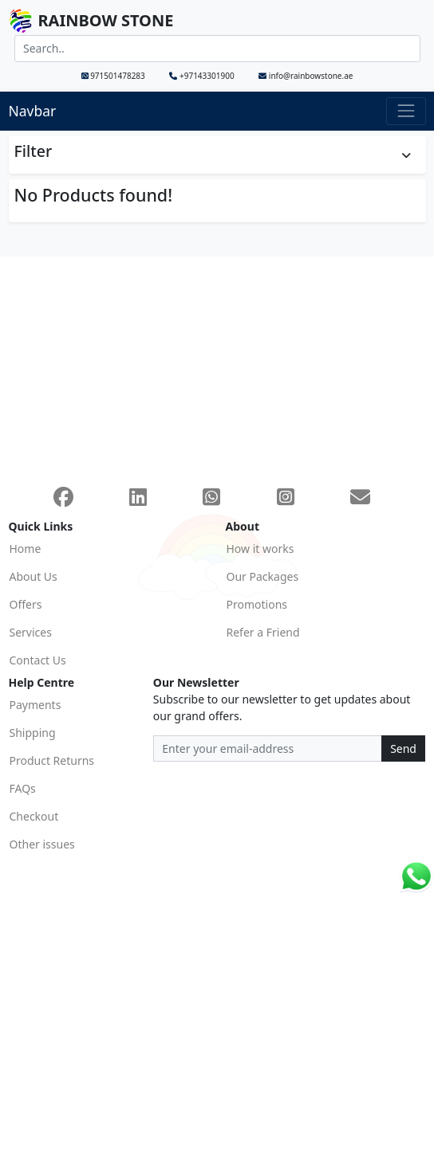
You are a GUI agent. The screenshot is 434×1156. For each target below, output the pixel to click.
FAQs (23, 788)
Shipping (33, 732)
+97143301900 (202, 75)
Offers (26, 604)
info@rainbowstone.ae (305, 75)
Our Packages (263, 576)
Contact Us (38, 660)
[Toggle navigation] (405, 111)
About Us (33, 576)
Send (403, 748)
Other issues (42, 844)
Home (25, 548)
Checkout (34, 816)
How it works (260, 548)
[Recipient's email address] (267, 748)
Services (31, 632)
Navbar (33, 110)
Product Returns (52, 760)
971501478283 (114, 75)
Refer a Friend (263, 632)
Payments (35, 704)
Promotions (257, 604)
